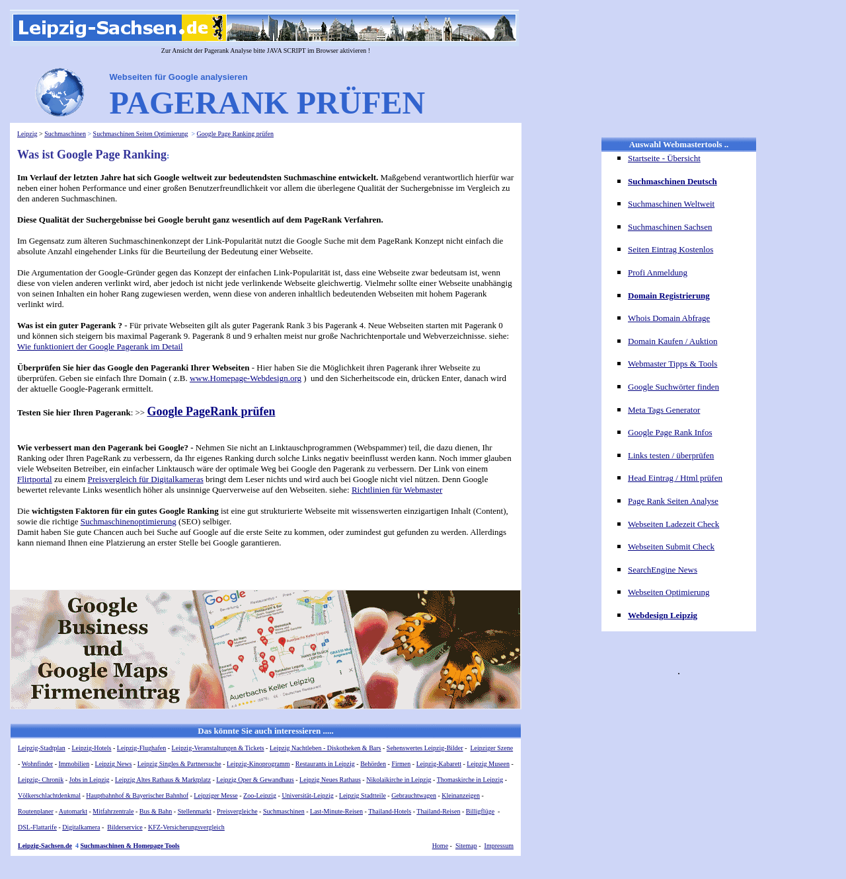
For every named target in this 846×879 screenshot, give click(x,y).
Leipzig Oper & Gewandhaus (254, 779)
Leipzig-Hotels (92, 748)
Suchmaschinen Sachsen (670, 227)
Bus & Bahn (155, 811)
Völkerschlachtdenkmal (49, 795)
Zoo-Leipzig (259, 795)
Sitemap (466, 845)
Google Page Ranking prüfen (235, 133)
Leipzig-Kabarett (438, 763)
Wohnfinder (38, 763)
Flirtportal (34, 479)
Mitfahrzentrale (113, 811)
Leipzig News (113, 763)
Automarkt (73, 811)
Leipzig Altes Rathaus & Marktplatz (163, 779)
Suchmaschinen (65, 133)
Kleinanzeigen (461, 795)
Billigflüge (480, 811)
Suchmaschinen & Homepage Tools (129, 845)
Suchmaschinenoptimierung (128, 521)
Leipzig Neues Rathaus (330, 779)
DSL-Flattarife (37, 827)
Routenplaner (36, 811)
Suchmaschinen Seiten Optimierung (140, 133)
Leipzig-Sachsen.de (45, 845)
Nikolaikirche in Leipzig (398, 779)
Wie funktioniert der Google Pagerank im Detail (100, 346)
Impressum (499, 845)
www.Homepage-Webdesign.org (245, 378)
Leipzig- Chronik (40, 779)
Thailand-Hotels (389, 811)
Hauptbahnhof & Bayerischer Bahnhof (137, 795)
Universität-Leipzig (307, 795)
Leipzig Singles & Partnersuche (179, 763)
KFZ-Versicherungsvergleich (186, 827)
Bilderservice (124, 827)
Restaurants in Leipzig (325, 763)
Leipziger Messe (215, 795)
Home (440, 845)
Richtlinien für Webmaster (397, 490)
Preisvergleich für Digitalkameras (146, 479)
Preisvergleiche (237, 811)
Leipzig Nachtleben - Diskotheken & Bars (325, 748)
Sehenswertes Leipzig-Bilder (425, 748)
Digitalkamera (81, 827)
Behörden (373, 763)
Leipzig (27, 133)
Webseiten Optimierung (669, 592)
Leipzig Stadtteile (362, 795)
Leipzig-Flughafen (141, 748)
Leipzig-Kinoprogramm (258, 763)
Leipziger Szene (491, 748)
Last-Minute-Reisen (336, 811)
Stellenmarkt (195, 811)
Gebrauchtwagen (413, 795)
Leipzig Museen (488, 763)
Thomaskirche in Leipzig (470, 779)
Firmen (400, 763)
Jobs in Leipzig (89, 779)
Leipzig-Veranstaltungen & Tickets (218, 748)
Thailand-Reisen (438, 811)
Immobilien (74, 763)
